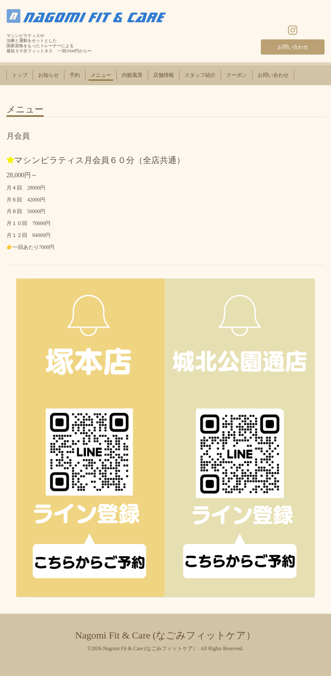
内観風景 (132, 75)
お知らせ (48, 75)
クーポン (236, 75)
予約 (74, 75)
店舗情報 (163, 75)
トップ (19, 75)
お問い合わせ (292, 47)
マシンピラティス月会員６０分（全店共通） (99, 160)
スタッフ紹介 (200, 75)
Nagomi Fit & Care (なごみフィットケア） (165, 635)
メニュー (101, 75)
